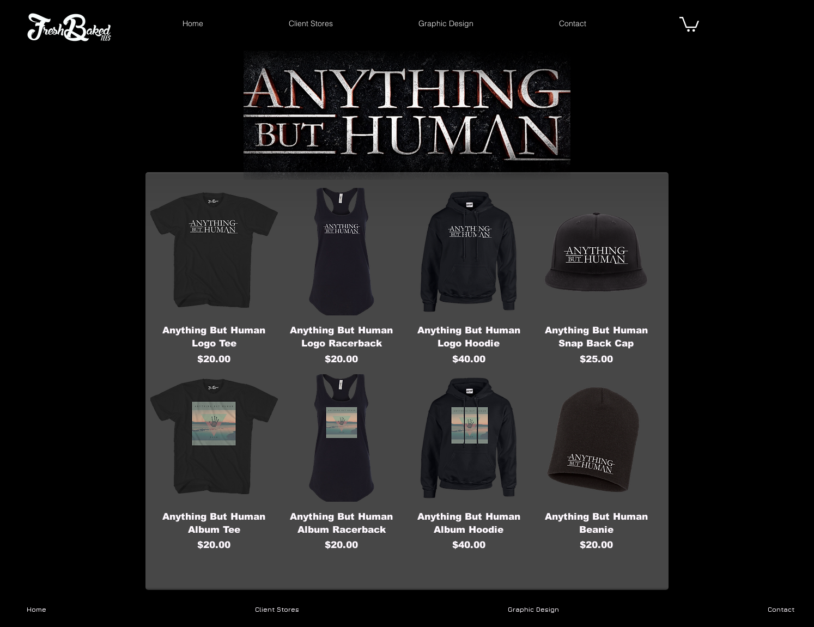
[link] (689, 23)
